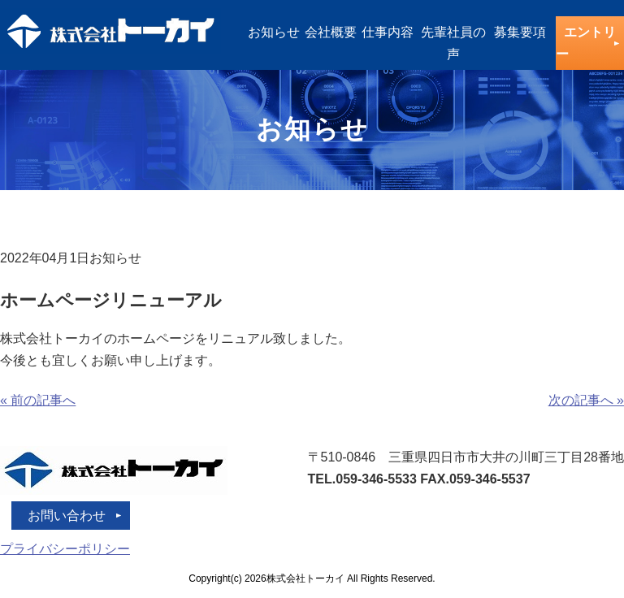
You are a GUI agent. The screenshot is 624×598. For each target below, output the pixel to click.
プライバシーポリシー (65, 549)
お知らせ (274, 32)
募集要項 (520, 32)
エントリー (586, 43)
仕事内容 (388, 32)
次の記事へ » (586, 400)
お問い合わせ (67, 515)
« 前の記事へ (38, 400)
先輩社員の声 (453, 43)
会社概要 (331, 32)
